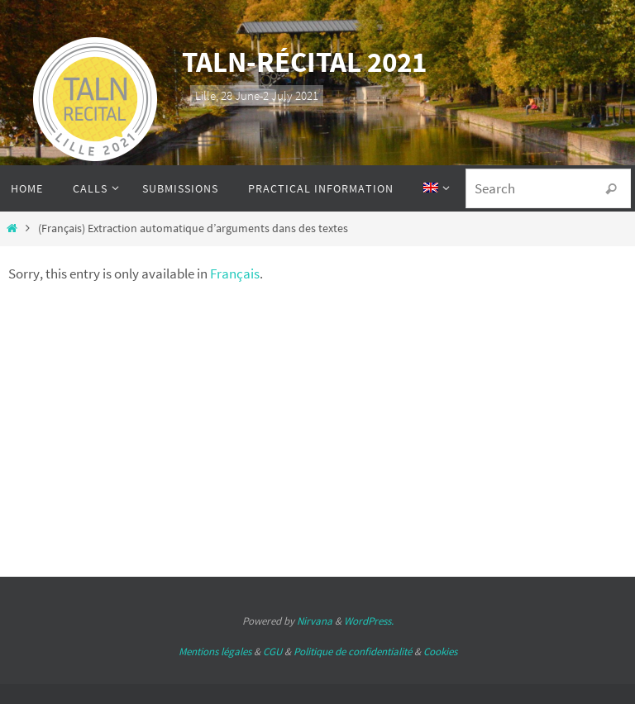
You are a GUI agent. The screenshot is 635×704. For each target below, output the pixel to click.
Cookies (440, 652)
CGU (272, 652)
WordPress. (369, 621)
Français (235, 273)
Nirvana (314, 621)
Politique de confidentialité (353, 652)
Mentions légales (215, 652)
